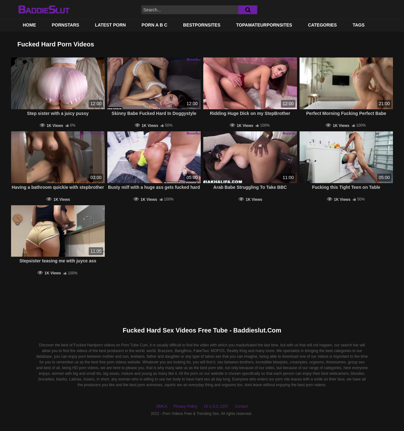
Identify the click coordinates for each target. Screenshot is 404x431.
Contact (241, 406)
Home (29, 24)
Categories (322, 24)
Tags (359, 24)
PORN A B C (154, 24)
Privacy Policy (185, 406)
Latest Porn (110, 24)
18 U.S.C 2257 (216, 406)
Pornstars (65, 24)
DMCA (161, 406)
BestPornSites (201, 24)
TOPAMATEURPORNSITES (264, 24)
